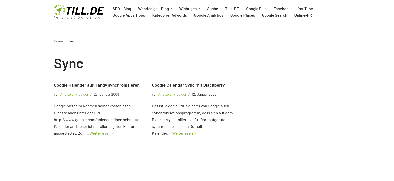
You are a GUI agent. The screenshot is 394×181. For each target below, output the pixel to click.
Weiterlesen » (102, 133)
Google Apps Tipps (129, 15)
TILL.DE (232, 8)
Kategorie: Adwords (169, 15)
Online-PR (303, 15)
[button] (171, 8)
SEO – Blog (122, 8)
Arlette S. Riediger (74, 94)
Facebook (282, 8)
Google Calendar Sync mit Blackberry (188, 85)
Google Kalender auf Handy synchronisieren (97, 85)
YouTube (305, 8)
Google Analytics (208, 15)
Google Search (274, 15)
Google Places (242, 15)
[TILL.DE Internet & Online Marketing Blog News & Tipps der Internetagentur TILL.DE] (79, 12)
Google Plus (256, 8)
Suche (212, 8)
